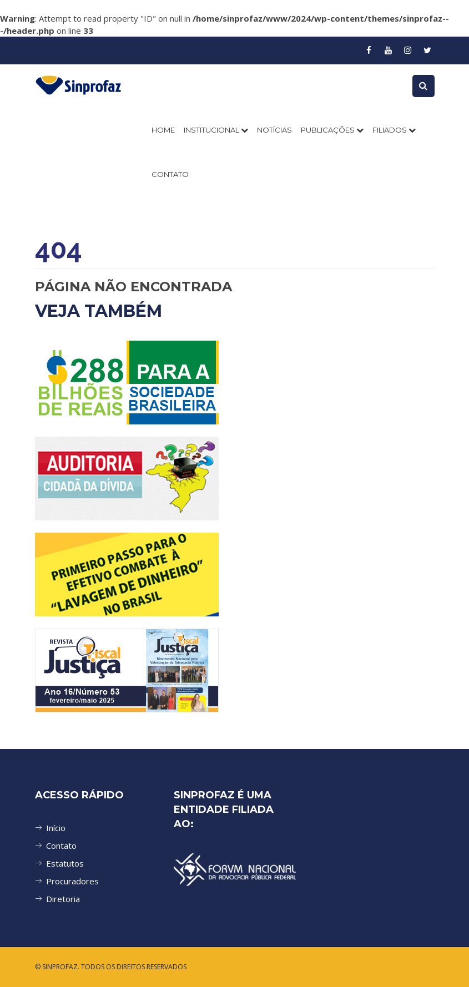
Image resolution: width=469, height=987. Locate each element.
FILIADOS (394, 129)
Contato (61, 845)
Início (55, 827)
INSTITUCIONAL (216, 129)
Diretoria (63, 898)
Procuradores (72, 881)
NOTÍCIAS (274, 129)
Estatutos (65, 863)
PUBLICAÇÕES (332, 129)
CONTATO (170, 174)
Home (163, 129)
